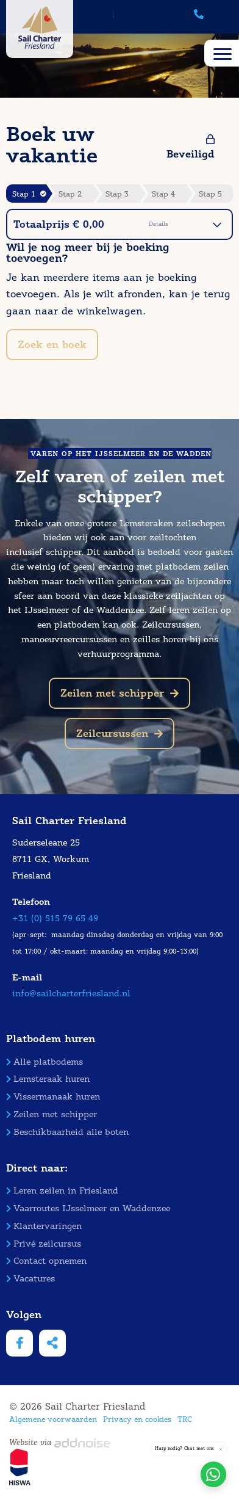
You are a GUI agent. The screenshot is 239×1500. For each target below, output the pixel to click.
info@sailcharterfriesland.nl (71, 993)
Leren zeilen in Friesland (62, 1191)
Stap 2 (70, 193)
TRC (184, 1419)
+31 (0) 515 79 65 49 (55, 918)
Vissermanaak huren (53, 1097)
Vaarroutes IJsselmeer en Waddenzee (88, 1208)
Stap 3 (117, 193)
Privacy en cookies (137, 1419)
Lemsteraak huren (48, 1079)
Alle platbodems (44, 1062)
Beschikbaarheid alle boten (67, 1132)
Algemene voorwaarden (53, 1419)
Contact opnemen (46, 1261)
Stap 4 (163, 193)
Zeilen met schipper (119, 693)
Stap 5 (210, 193)
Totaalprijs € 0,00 (117, 224)
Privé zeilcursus (43, 1244)
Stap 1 (29, 193)
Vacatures (30, 1279)
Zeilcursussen (119, 733)
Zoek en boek (52, 344)
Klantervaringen (44, 1226)
